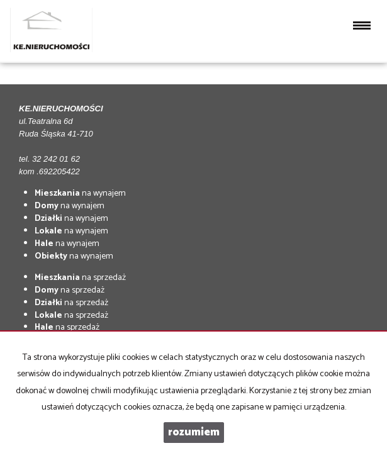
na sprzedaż (80, 278)
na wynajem (80, 193)
